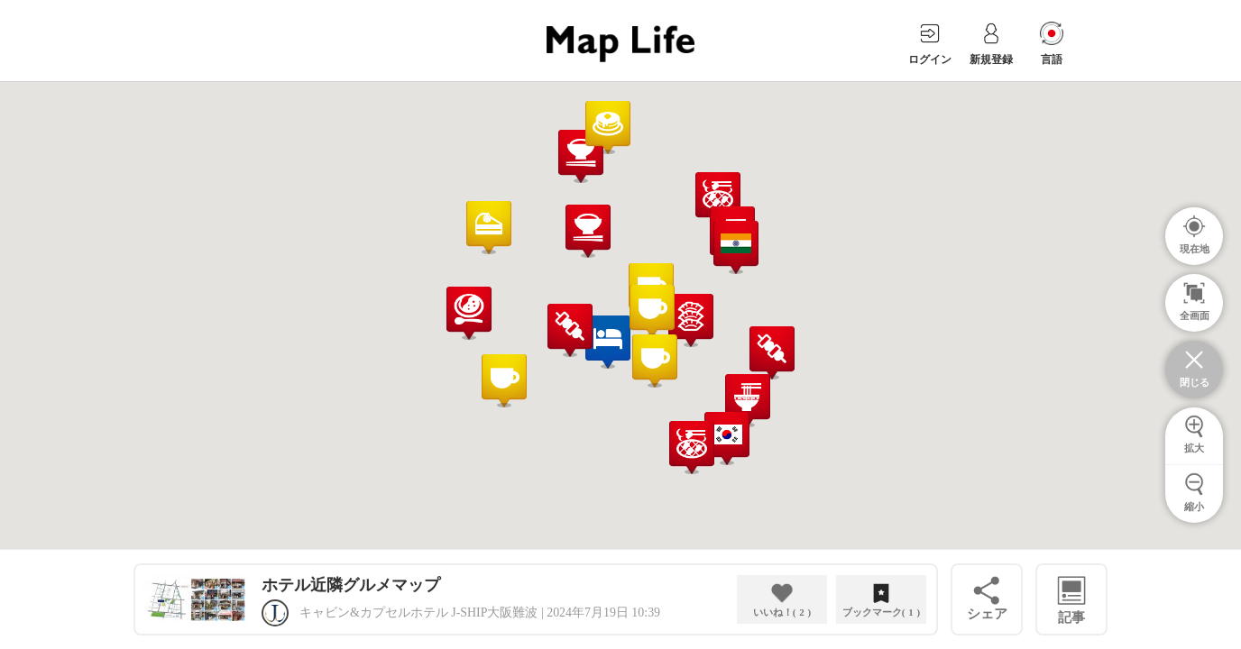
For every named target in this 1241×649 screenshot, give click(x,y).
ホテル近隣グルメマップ (351, 585)
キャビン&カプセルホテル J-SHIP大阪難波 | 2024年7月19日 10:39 (479, 612)
